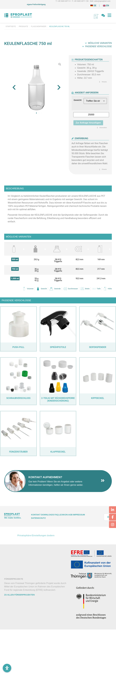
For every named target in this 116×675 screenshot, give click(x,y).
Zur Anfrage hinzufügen (88, 123)
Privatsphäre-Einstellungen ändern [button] (35, 535)
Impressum (79, 515)
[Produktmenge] (91, 114)
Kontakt (35, 515)
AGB (70, 515)
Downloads (47, 515)
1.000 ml (15, 278)
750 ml (15, 269)
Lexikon (63, 515)
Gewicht (78, 100)
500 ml (15, 259)
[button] (14, 87)
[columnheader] (15, 249)
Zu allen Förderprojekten (19, 595)
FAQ (56, 515)
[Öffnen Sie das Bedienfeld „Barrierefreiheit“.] (7, 668)
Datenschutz (38, 518)
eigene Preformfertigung (36, 4)
